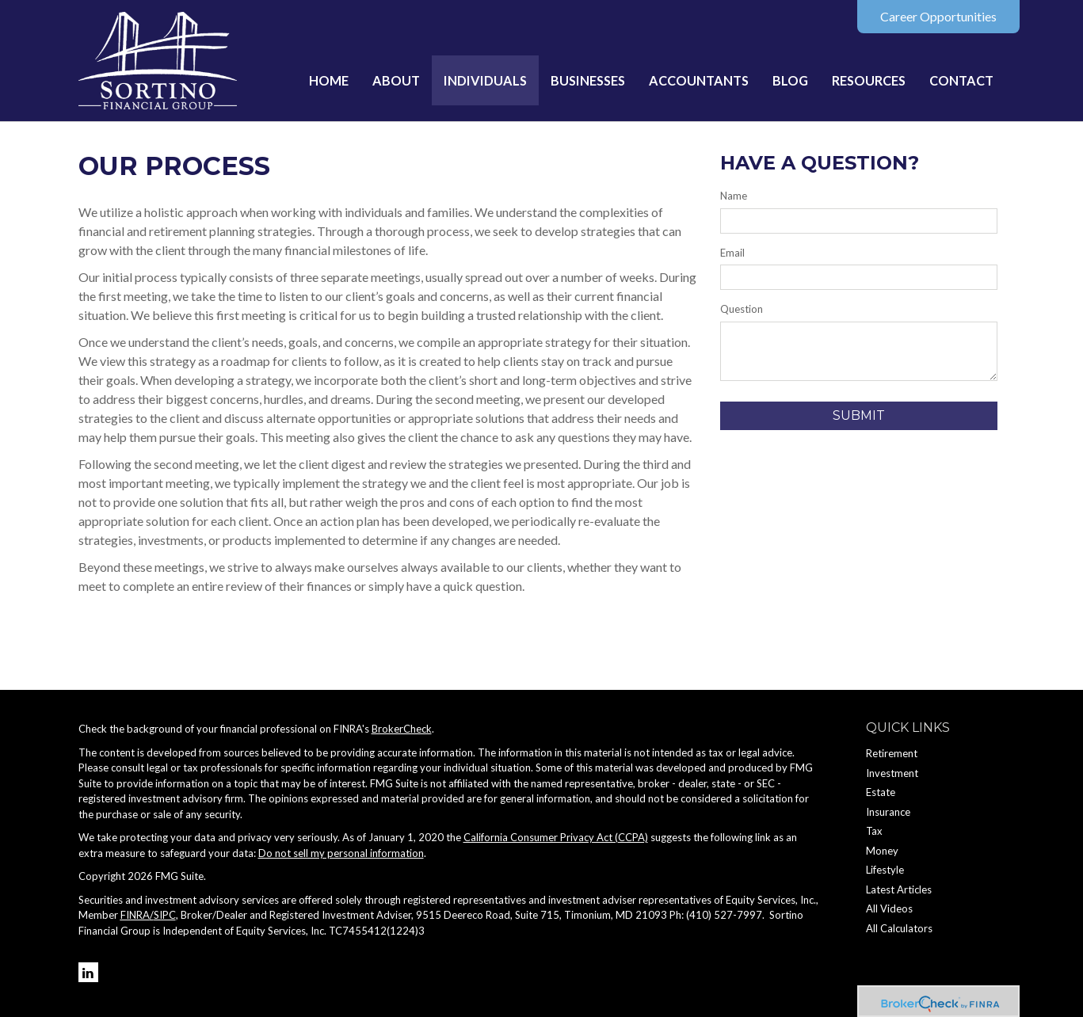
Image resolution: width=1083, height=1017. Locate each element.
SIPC (165, 914)
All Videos (889, 908)
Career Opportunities (938, 16)
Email (732, 252)
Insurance (888, 812)
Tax (874, 831)
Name (733, 195)
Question (741, 309)
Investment (892, 773)
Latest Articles (899, 889)
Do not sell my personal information (341, 853)
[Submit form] (858, 416)
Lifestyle (885, 869)
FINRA (135, 914)
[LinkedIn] (88, 972)
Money (882, 850)
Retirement (891, 753)
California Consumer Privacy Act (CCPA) (555, 837)
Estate (880, 792)
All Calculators (899, 928)
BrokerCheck (402, 728)
